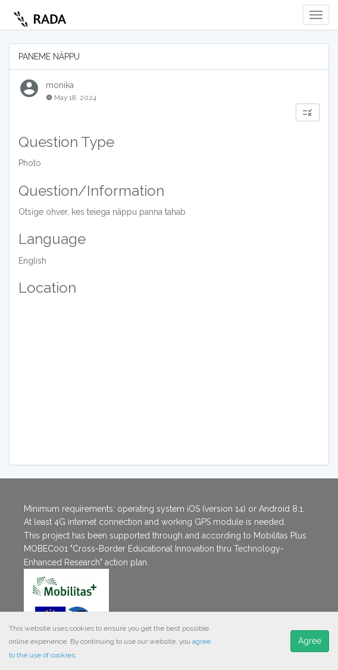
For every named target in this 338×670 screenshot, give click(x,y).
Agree (309, 641)
